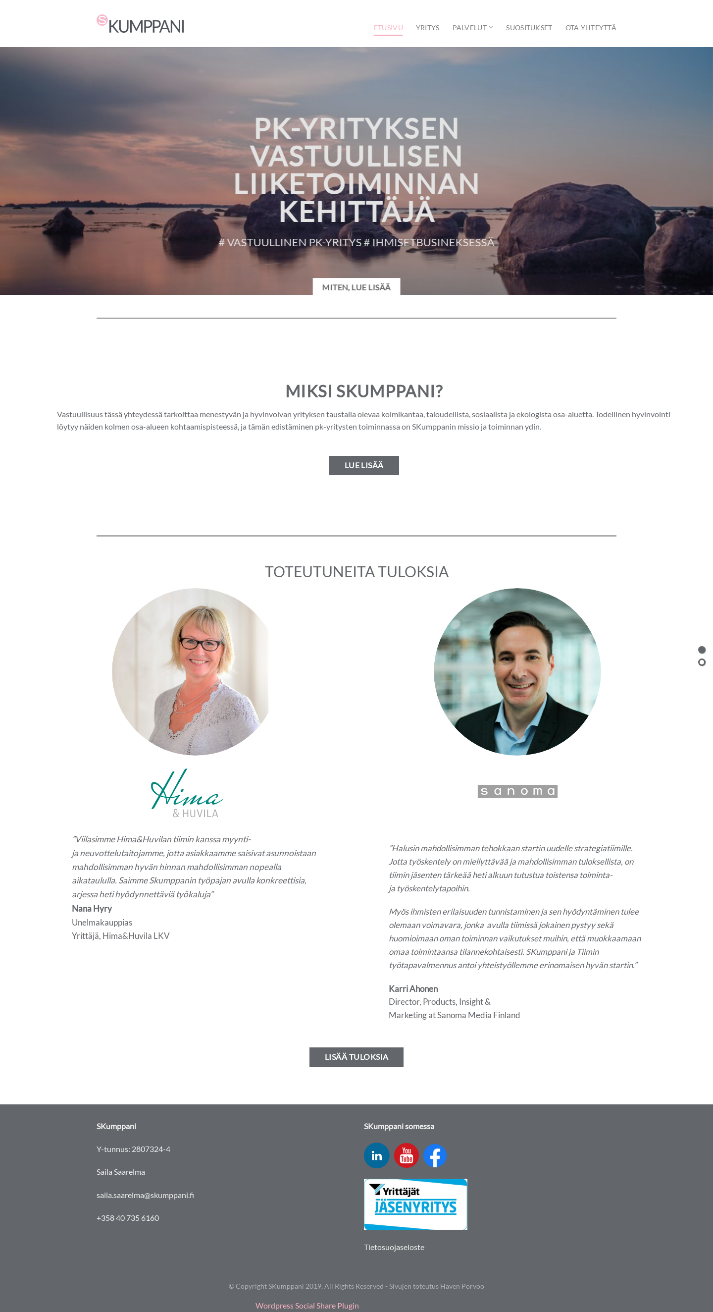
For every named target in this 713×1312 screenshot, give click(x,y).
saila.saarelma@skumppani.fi (145, 1195)
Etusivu (388, 27)
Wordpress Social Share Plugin (307, 1305)
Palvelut (473, 27)
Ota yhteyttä (590, 27)
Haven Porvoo (462, 1286)
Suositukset (529, 27)
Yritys (428, 27)
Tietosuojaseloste (394, 1247)
